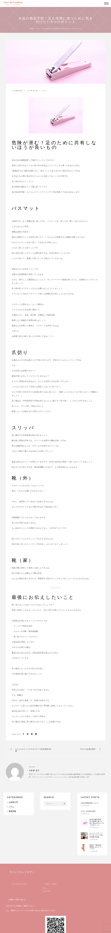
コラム (44, 91)
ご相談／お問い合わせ (16, 899)
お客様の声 (13, 802)
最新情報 (12, 811)
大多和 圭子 (18, 91)
